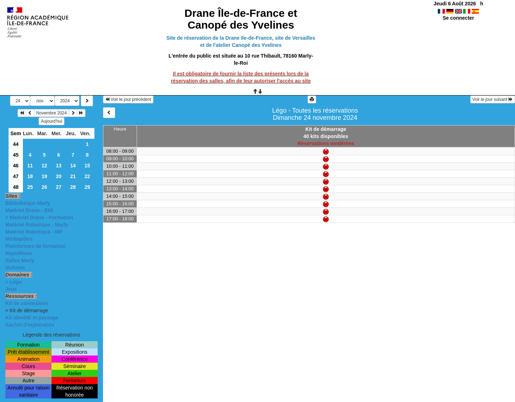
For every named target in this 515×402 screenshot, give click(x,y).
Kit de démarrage (325, 129)
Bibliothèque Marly (27, 203)
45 (16, 155)
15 (87, 165)
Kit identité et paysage (32, 317)
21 (73, 176)
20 (59, 176)
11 (30, 165)
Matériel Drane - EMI (29, 210)
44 (16, 144)
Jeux (11, 289)
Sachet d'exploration (29, 325)
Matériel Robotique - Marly (36, 224)
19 (44, 176)
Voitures (15, 267)
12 (44, 165)
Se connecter (458, 18)
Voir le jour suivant (492, 99)
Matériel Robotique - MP (33, 232)
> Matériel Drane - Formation (39, 217)
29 (87, 187)
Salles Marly (19, 260)
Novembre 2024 (51, 113)
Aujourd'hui (51, 121)
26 (44, 187)
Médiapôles (19, 239)
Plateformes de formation (35, 246)
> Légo (13, 282)
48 (16, 187)
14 (73, 165)
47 (16, 176)
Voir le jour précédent (128, 99)
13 (59, 165)
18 (30, 176)
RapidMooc (18, 253)
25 (30, 187)
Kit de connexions (27, 303)
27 (59, 187)
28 (73, 187)
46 (16, 165)
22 (87, 176)
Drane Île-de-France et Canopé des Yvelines (241, 19)
